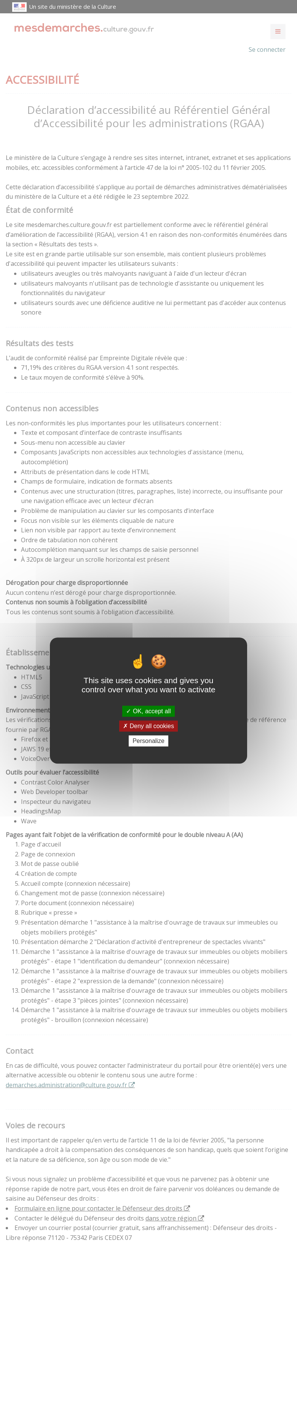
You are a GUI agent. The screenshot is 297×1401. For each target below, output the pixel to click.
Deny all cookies (148, 726)
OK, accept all (148, 711)
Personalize (148, 741)
